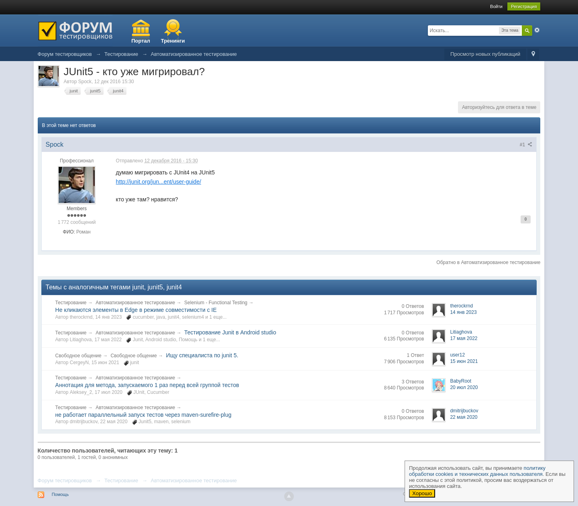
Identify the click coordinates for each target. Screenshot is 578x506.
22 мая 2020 (463, 417)
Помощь (60, 494)
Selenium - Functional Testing (215, 302)
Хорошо (422, 493)
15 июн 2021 (464, 361)
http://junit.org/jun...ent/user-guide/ (158, 181)
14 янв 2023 (463, 312)
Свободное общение (78, 356)
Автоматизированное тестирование (135, 302)
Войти (496, 6)
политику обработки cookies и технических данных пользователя (477, 471)
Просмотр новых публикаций (485, 54)
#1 (526, 144)
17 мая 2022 (463, 338)
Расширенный (537, 30)
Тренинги (173, 41)
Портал (140, 41)
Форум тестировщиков (65, 480)
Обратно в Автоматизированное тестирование (488, 262)
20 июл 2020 (464, 387)
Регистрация (524, 6)
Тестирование (71, 302)
